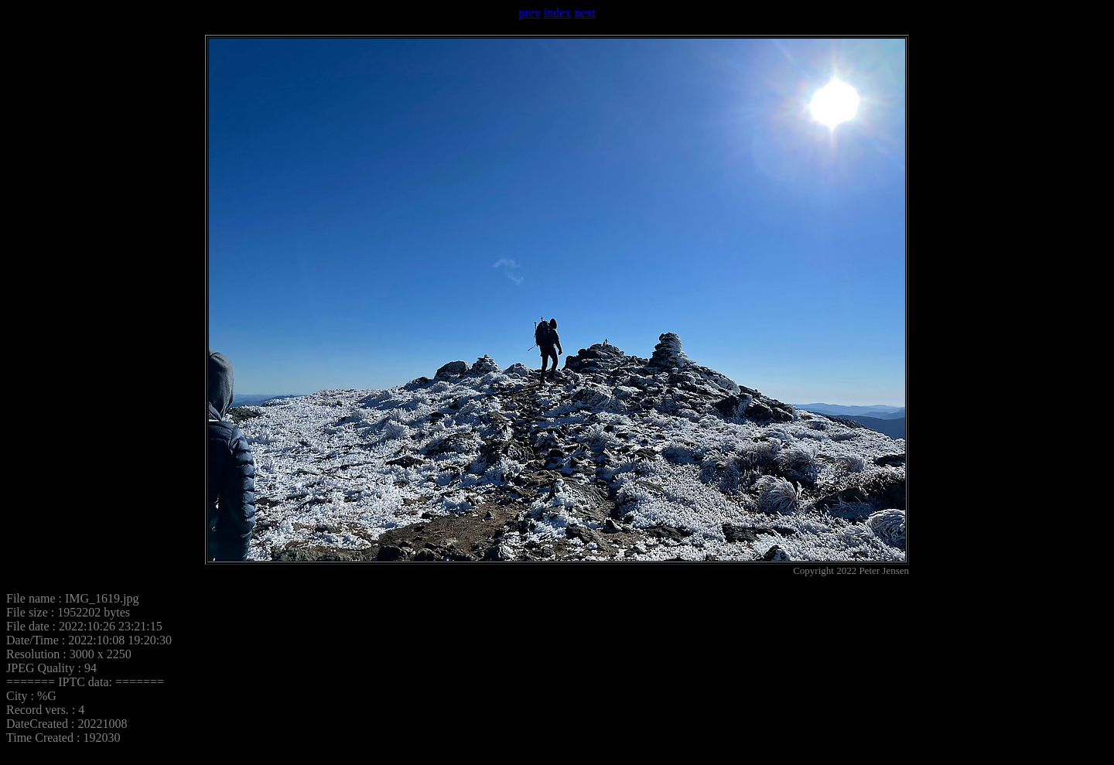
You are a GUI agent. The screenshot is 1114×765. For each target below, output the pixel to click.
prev (529, 12)
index (558, 12)
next (585, 12)
